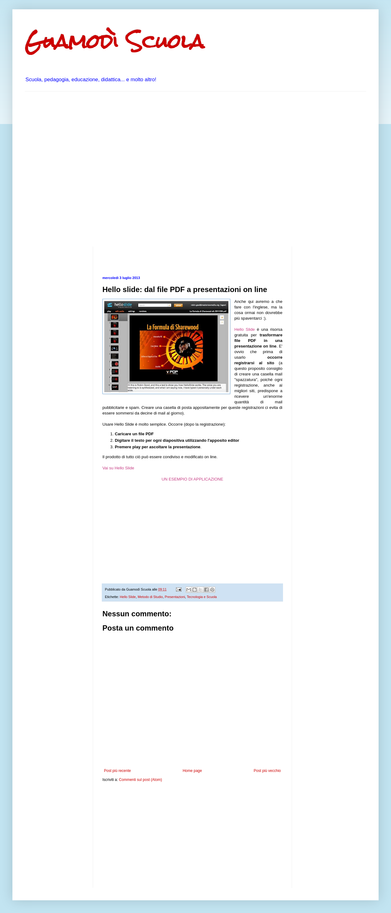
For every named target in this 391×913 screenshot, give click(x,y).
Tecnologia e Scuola (202, 597)
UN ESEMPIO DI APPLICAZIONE (192, 479)
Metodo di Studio (150, 597)
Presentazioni (175, 597)
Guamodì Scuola (114, 41)
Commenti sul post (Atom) (140, 780)
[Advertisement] (67, 168)
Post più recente (117, 771)
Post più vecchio (267, 771)
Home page (192, 771)
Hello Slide (244, 329)
